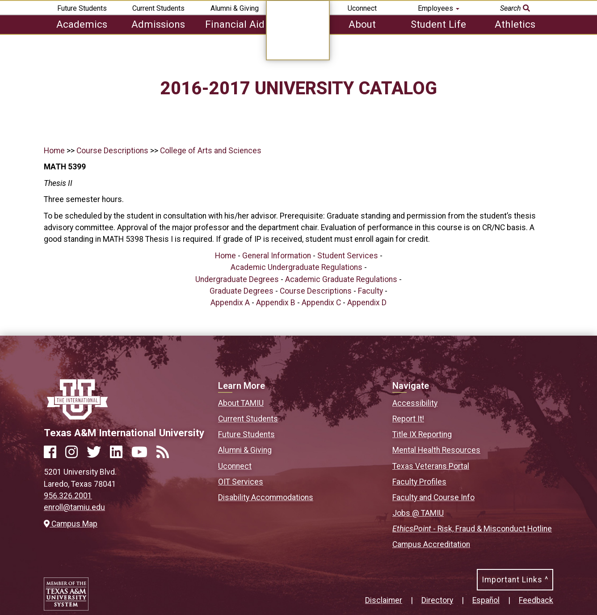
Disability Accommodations (265, 497)
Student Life (438, 24)
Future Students (82, 8)
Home (54, 150)
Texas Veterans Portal (430, 466)
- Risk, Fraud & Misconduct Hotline (472, 528)
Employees (438, 8)
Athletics (515, 24)
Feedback (536, 600)
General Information (276, 255)
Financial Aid (235, 24)
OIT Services (240, 481)
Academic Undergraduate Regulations (296, 267)
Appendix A (230, 302)
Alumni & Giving (234, 8)
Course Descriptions (112, 150)
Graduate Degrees (241, 290)
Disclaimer (383, 600)
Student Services (347, 255)
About (362, 24)
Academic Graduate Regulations (341, 279)
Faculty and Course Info (433, 497)
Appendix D (367, 302)
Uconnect (362, 8)
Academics (81, 24)
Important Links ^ (515, 579)
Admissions (158, 24)
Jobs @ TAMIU (418, 513)
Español (486, 600)
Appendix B (275, 302)
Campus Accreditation (431, 544)
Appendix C (321, 302)
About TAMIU (241, 403)
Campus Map (70, 523)
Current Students (158, 8)
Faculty (370, 290)
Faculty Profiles (419, 481)
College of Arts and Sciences (210, 150)
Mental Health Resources (436, 450)
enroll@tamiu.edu (74, 507)
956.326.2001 (68, 495)
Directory (437, 600)
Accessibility (414, 403)
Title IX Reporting (422, 434)
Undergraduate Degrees (237, 279)
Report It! (408, 418)
